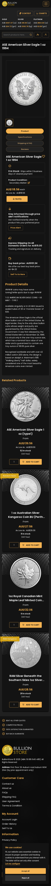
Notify (17, 198)
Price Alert (15, 227)
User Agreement (11, 801)
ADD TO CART (30, 461)
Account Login (9, 819)
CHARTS (41, 13)
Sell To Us (7, 828)
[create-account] (37, 34)
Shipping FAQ (9, 796)
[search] (31, 34)
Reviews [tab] (25, 149)
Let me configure (12, 864)
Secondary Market (19, 182)
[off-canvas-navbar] (46, 3)
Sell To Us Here (17, 274)
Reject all (25, 878)
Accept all (25, 871)
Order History (9, 823)
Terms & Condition (12, 805)
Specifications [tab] (25, 137)
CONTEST (25, 13)
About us (6, 788)
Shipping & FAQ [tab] (25, 143)
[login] (45, 34)
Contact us (8, 783)
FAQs (5, 792)
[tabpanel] (25, 217)
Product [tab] (25, 131)
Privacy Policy (9, 840)
